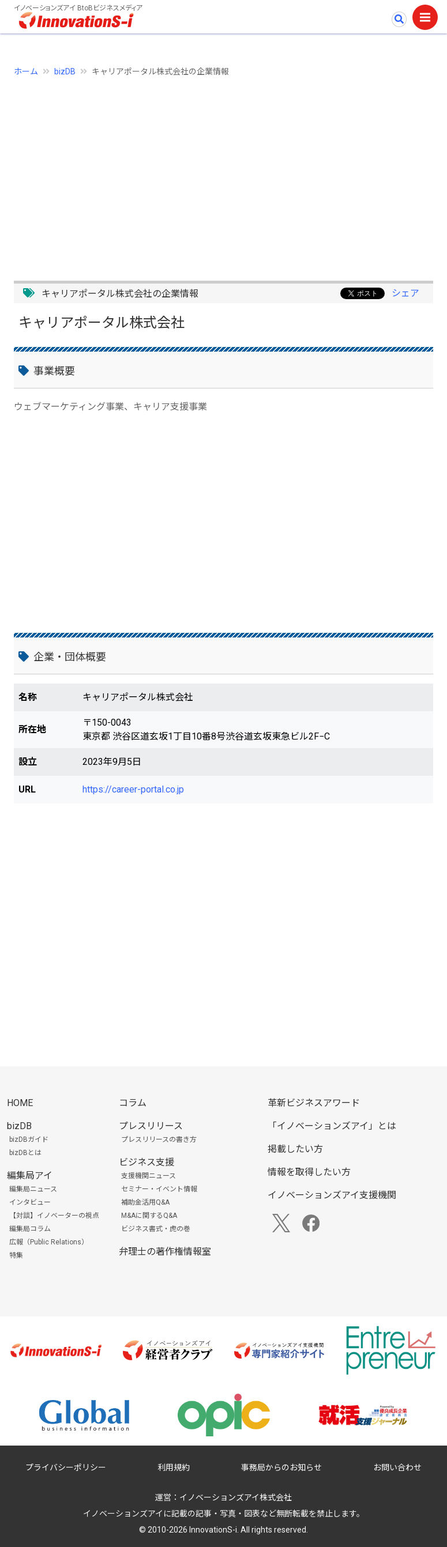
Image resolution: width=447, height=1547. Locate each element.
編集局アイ (29, 1175)
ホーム (26, 71)
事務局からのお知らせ (281, 1467)
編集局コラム (30, 1229)
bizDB (65, 71)
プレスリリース (151, 1125)
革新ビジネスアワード (314, 1102)
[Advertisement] (223, 172)
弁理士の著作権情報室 (165, 1251)
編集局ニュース (33, 1189)
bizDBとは (25, 1153)
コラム (133, 1102)
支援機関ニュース (148, 1176)
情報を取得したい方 (309, 1172)
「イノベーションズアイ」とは (332, 1125)
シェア (405, 293)
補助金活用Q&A (145, 1202)
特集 (16, 1255)
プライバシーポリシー (65, 1467)
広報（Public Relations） (48, 1242)
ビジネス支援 (146, 1162)
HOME (20, 1102)
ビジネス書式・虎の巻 (155, 1229)
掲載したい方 (295, 1149)
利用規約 (173, 1467)
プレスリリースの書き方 (159, 1139)
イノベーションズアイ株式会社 (235, 1497)
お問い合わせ (397, 1467)
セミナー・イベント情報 (159, 1189)
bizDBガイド (28, 1139)
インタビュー (30, 1202)
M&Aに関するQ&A (149, 1216)
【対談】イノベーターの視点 (54, 1216)
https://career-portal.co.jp (133, 789)
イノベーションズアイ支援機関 (332, 1195)
